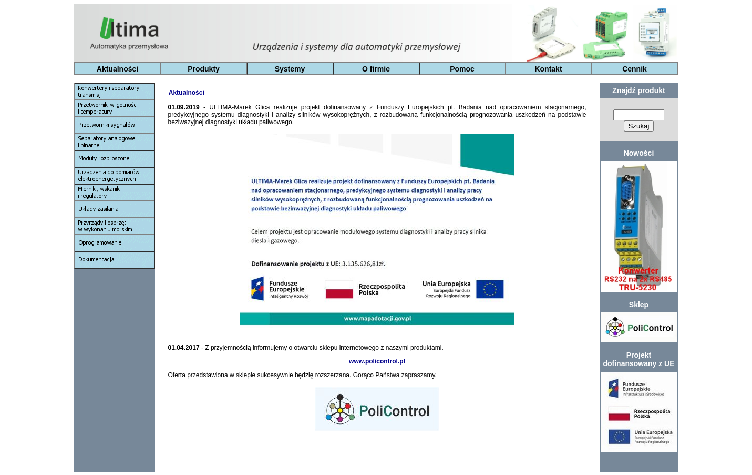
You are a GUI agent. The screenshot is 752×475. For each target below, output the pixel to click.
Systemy (290, 69)
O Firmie (386, 466)
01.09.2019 (185, 107)
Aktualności (117, 69)
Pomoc (462, 69)
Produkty (204, 69)
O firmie (376, 69)
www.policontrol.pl (377, 361)
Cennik (634, 69)
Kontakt (548, 69)
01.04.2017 (184, 347)
